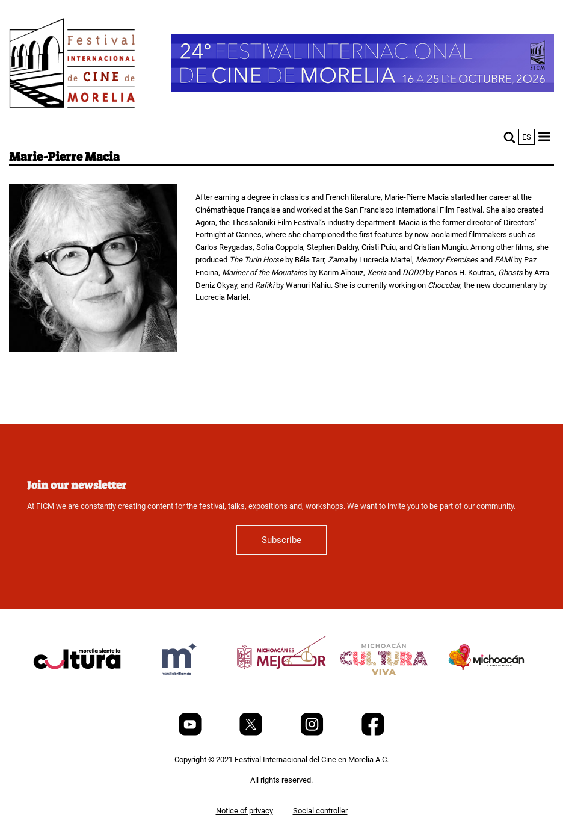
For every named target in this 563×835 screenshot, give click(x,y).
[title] (77, 687)
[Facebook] (372, 732)
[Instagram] (312, 732)
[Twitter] (251, 732)
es (526, 136)
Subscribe (281, 540)
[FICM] (72, 65)
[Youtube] (191, 732)
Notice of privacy (244, 810)
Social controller (320, 810)
